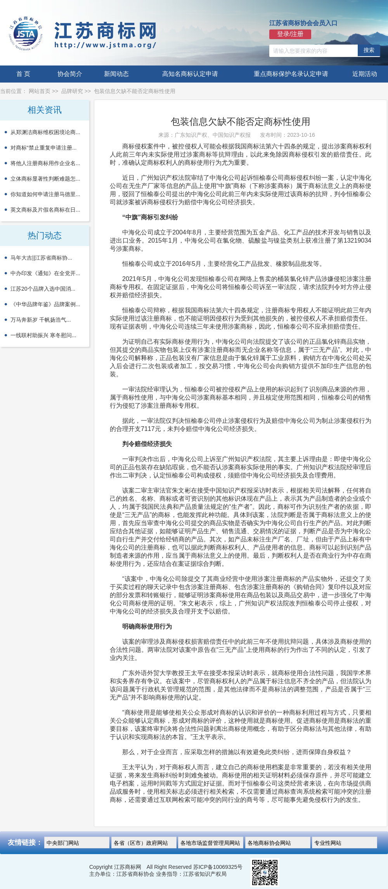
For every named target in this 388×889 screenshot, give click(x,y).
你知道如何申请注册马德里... (45, 194)
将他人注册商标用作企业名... (45, 163)
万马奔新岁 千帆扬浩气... (40, 320)
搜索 (369, 50)
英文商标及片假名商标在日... (45, 210)
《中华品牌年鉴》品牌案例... (45, 304)
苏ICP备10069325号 (218, 867)
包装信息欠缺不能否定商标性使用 (134, 91)
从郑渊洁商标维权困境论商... (45, 132)
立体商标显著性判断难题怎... (45, 179)
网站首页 (39, 91)
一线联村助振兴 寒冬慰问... (43, 335)
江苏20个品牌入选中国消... (42, 289)
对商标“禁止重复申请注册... (43, 148)
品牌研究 (72, 91)
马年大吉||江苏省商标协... (41, 258)
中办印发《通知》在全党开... (45, 273)
